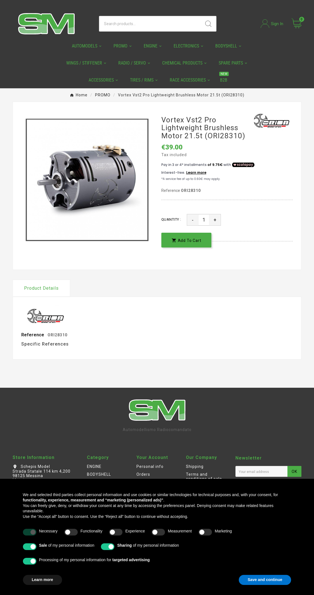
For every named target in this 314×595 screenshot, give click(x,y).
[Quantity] (203, 219)
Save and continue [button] (265, 579)
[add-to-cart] (186, 240)
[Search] (150, 23)
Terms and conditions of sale (204, 476)
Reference (171, 190)
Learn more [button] (42, 579)
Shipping (195, 466)
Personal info (150, 466)
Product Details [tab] (41, 288)
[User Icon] (272, 23)
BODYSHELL (99, 474)
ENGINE (94, 466)
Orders (143, 474)
